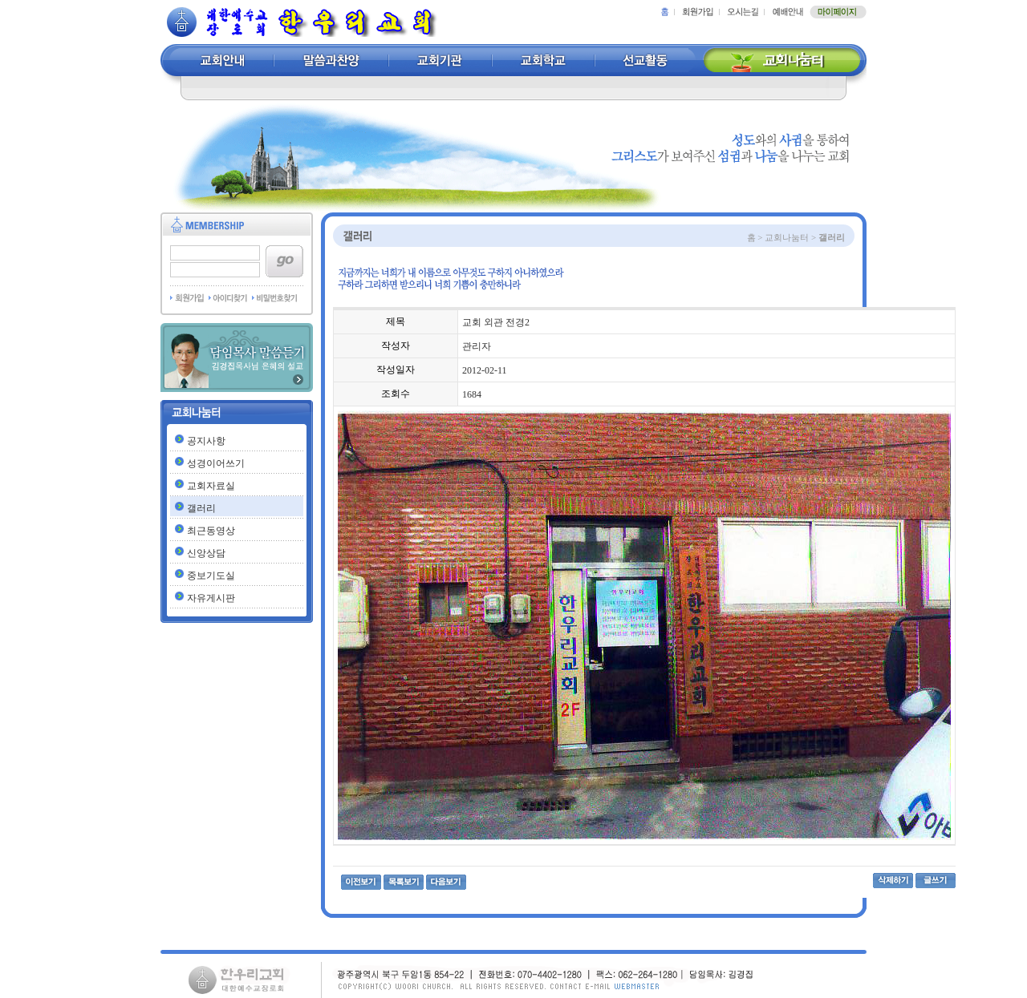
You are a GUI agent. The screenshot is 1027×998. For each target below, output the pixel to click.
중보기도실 (211, 575)
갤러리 (201, 508)
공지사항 (206, 440)
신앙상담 (206, 553)
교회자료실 (211, 485)
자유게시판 (211, 598)
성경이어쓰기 (216, 463)
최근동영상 (211, 530)
